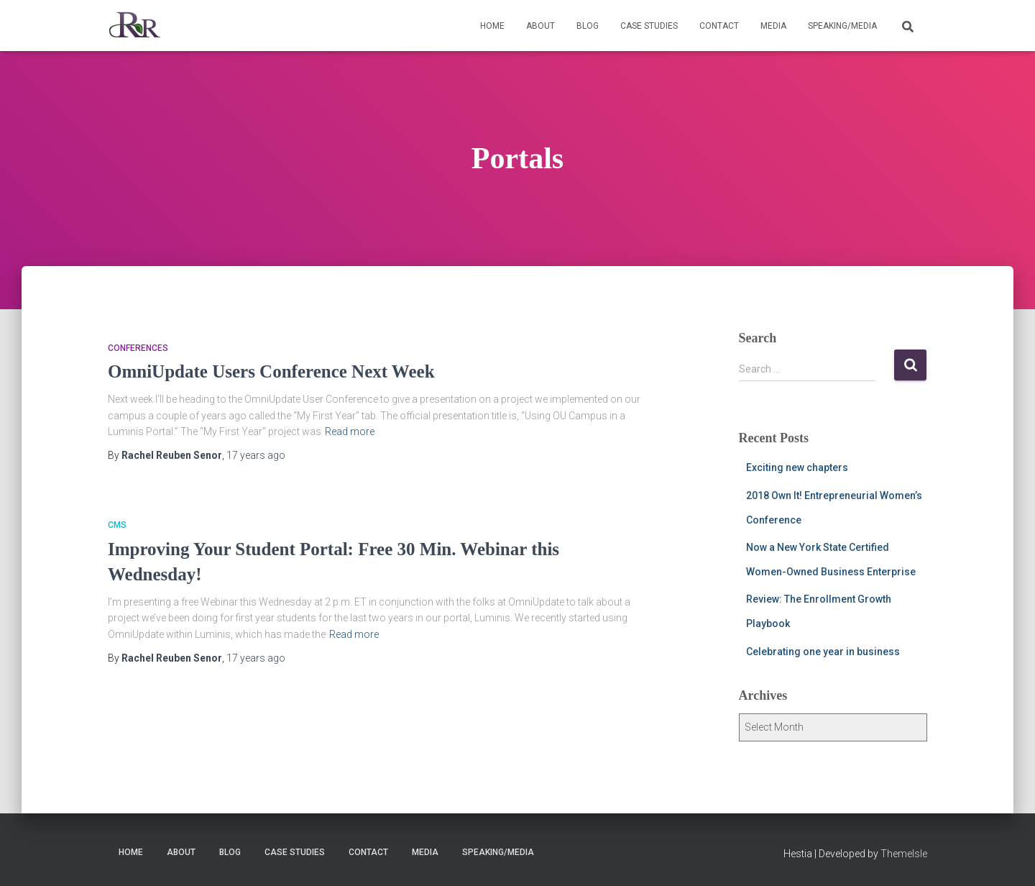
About (540, 26)
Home (492, 26)
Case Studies (649, 26)
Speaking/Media (842, 26)
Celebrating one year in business (823, 651)
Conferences (138, 348)
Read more (349, 431)
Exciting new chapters (797, 467)
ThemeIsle (903, 853)
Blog (587, 26)
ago (255, 455)
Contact (719, 26)
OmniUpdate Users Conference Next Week (271, 371)
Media (773, 26)
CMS (117, 525)
